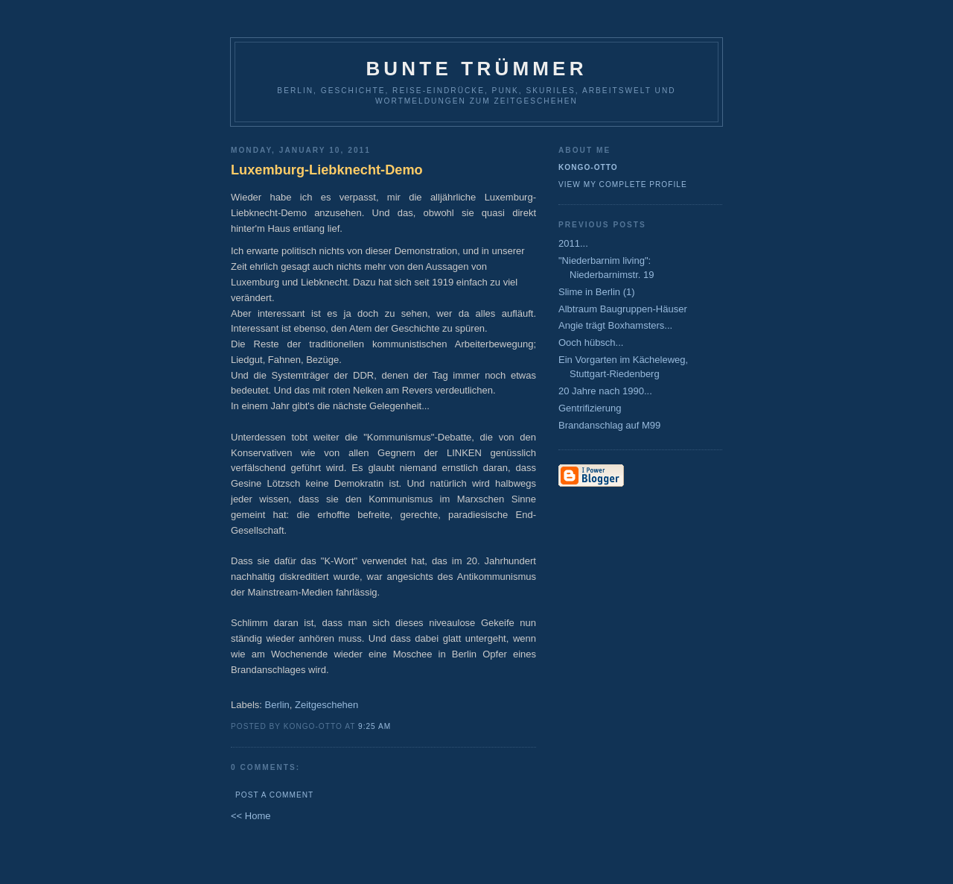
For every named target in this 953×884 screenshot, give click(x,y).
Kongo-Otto (588, 167)
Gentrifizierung (590, 408)
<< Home (250, 815)
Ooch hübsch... (590, 342)
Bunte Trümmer (476, 68)
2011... (573, 243)
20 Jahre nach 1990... (605, 391)
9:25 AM (374, 726)
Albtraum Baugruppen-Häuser (622, 309)
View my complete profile (622, 184)
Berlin (277, 704)
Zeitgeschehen (326, 704)
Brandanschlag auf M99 (609, 425)
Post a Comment (274, 795)
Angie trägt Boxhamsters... (615, 325)
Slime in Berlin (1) (596, 291)
